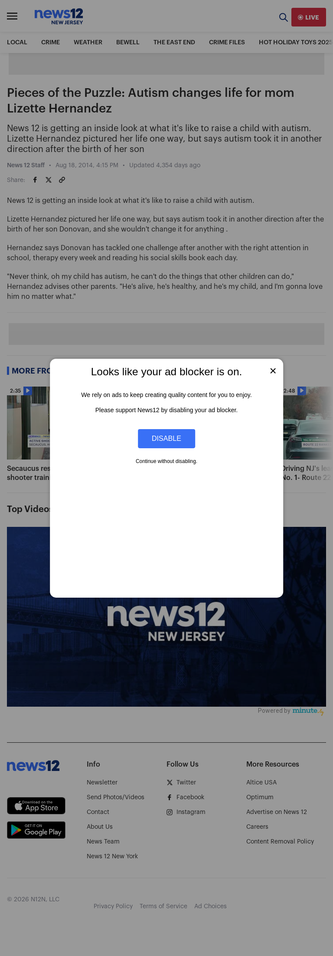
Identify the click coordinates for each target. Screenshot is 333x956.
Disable (166, 438)
